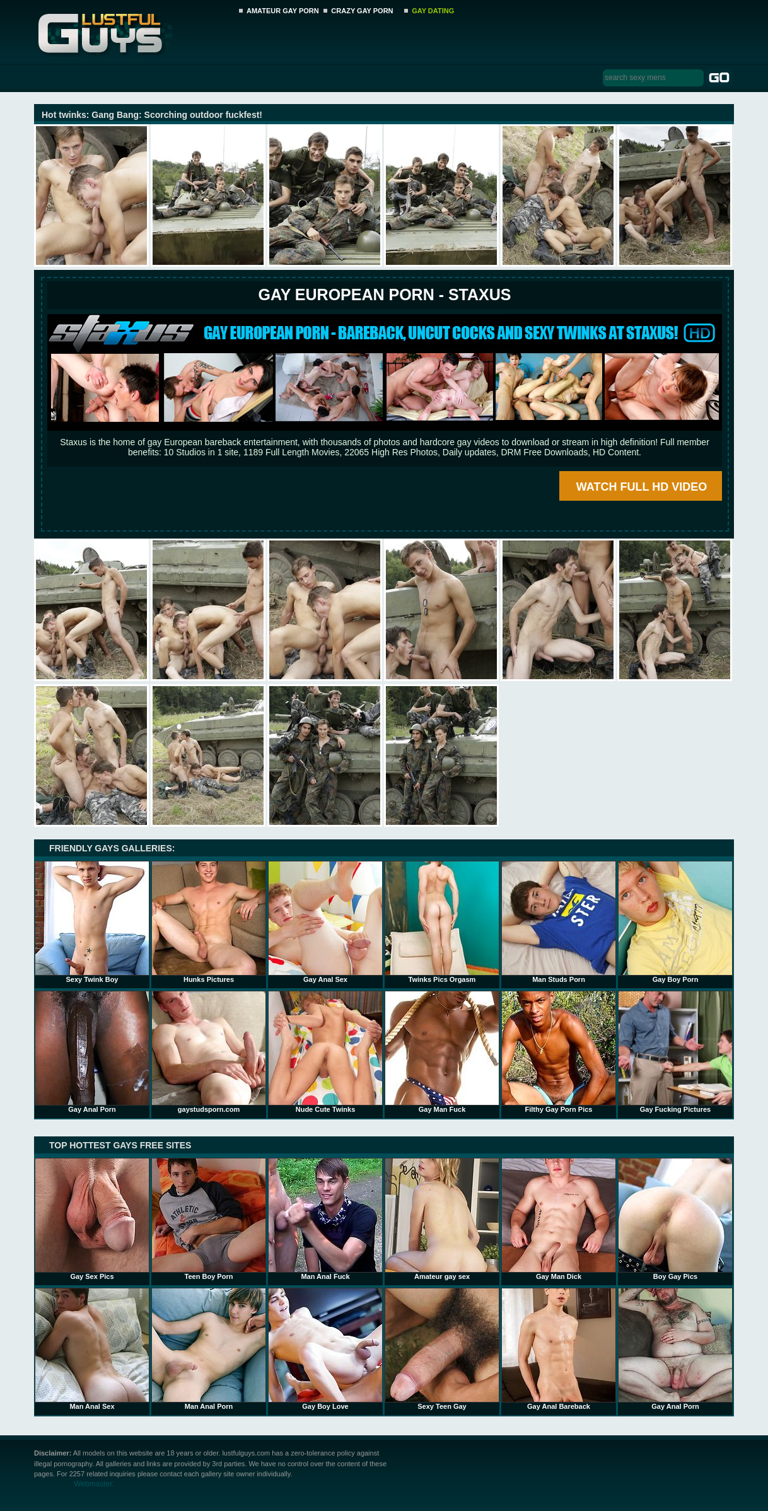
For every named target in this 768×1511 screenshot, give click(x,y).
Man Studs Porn (558, 922)
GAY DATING (433, 11)
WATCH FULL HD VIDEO (641, 487)
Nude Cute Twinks (325, 1052)
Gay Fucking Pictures (675, 1052)
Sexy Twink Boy (92, 922)
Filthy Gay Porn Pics (558, 1052)
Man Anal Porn (208, 1349)
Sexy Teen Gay (442, 1349)
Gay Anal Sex (325, 922)
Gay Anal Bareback (558, 1349)
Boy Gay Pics (675, 1219)
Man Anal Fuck (325, 1219)
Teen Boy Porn (208, 1219)
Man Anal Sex (92, 1349)
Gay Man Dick (558, 1219)
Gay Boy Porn (675, 922)
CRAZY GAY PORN (362, 11)
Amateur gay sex (442, 1219)
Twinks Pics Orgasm (442, 922)
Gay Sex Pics (92, 1219)
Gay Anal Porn (92, 1052)
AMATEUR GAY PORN (283, 11)
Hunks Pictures (208, 922)
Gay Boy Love (325, 1349)
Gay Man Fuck (442, 1052)
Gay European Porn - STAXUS (384, 294)
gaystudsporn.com (208, 1052)
